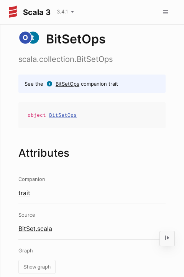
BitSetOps (67, 84)
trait (24, 193)
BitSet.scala (35, 228)
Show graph (37, 267)
